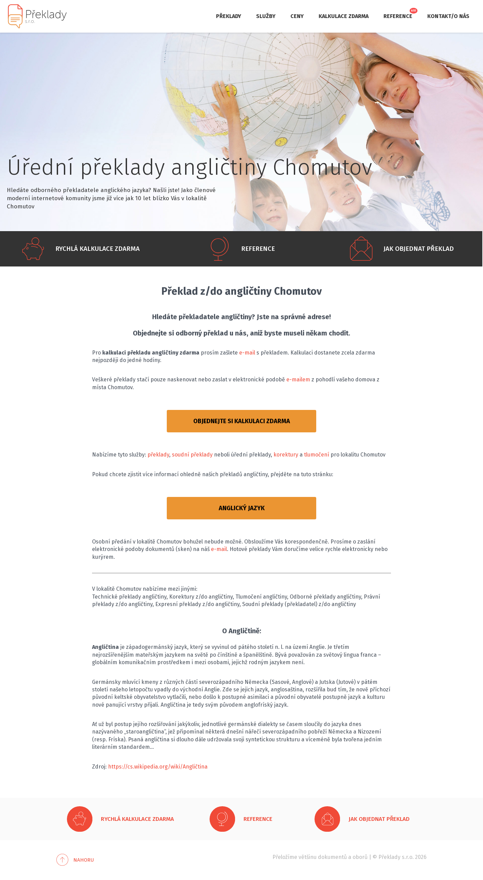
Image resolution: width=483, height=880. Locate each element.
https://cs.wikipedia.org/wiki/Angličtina (158, 766)
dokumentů (332, 857)
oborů (360, 857)
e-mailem (298, 379)
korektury (285, 454)
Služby (265, 16)
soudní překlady (192, 454)
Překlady (228, 16)
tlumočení (316, 454)
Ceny (297, 16)
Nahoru (83, 860)
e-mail (247, 352)
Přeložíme (284, 857)
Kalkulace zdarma (344, 16)
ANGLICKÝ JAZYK (242, 508)
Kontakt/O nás (448, 16)
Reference (397, 16)
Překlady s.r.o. (396, 857)
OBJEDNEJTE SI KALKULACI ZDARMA (241, 421)
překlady (158, 454)
